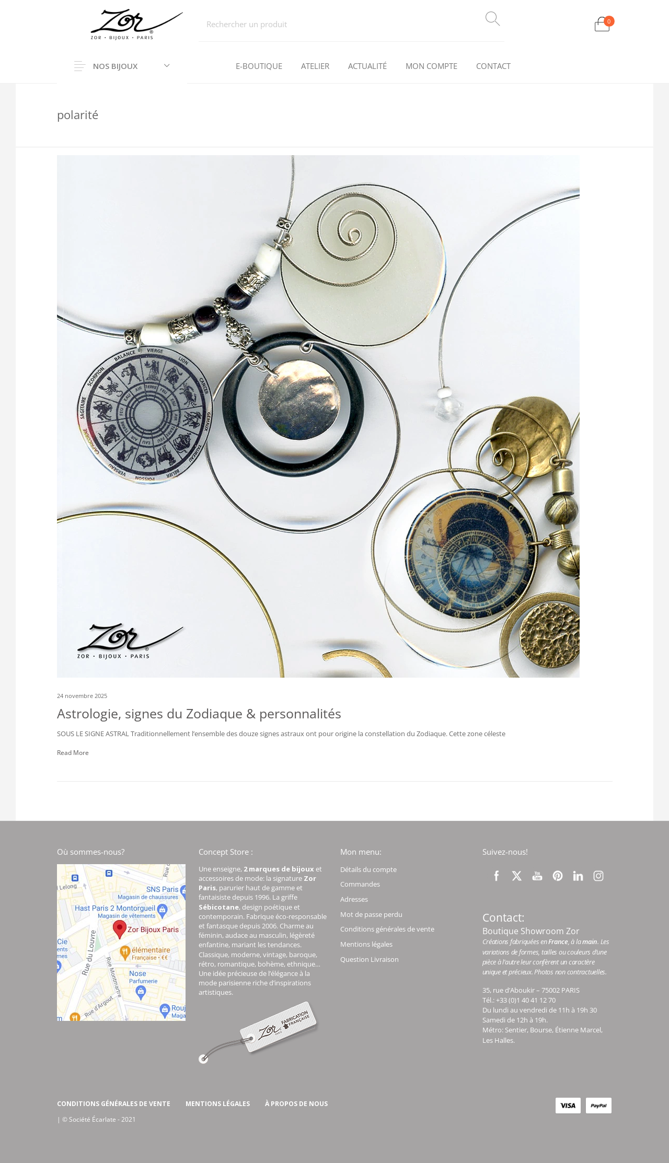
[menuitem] (259, 66)
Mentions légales (366, 944)
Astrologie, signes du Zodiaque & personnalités (199, 713)
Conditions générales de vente (387, 929)
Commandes (360, 884)
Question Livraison (369, 959)
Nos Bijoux (116, 66)
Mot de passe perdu (371, 914)
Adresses (354, 899)
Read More (73, 752)
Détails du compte (368, 869)
